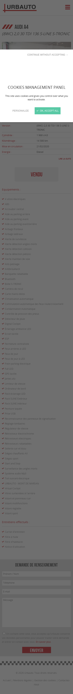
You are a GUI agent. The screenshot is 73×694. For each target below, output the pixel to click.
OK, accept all (48, 110)
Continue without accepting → (47, 54)
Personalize (20, 110)
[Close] (36, 347)
